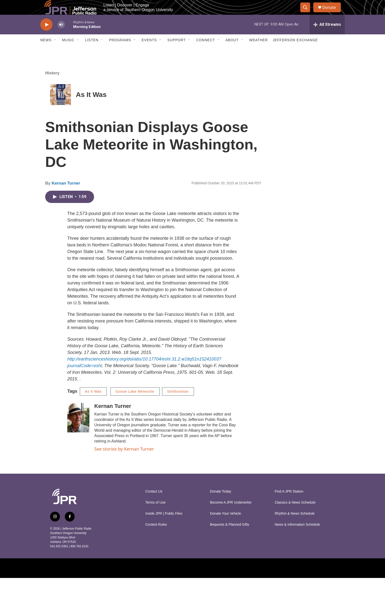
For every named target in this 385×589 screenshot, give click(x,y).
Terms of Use (155, 513)
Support (176, 51)
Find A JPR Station (289, 502)
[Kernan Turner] (78, 428)
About (232, 51)
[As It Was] (60, 105)
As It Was (91, 105)
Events (149, 51)
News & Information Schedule (297, 535)
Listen (91, 51)
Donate (332, 12)
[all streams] (327, 35)
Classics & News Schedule (295, 513)
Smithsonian (178, 402)
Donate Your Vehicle (225, 524)
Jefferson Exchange (295, 51)
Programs (120, 51)
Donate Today (220, 502)
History (52, 84)
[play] (46, 36)
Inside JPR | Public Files (163, 524)
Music (68, 51)
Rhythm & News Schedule (295, 524)
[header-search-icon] (307, 13)
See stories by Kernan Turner (124, 460)
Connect (205, 51)
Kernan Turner (66, 194)
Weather (258, 51)
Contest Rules (156, 535)
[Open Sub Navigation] (55, 51)
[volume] (61, 35)
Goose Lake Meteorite (135, 402)
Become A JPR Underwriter (231, 513)
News (46, 51)
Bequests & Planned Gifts (229, 535)
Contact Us (153, 502)
